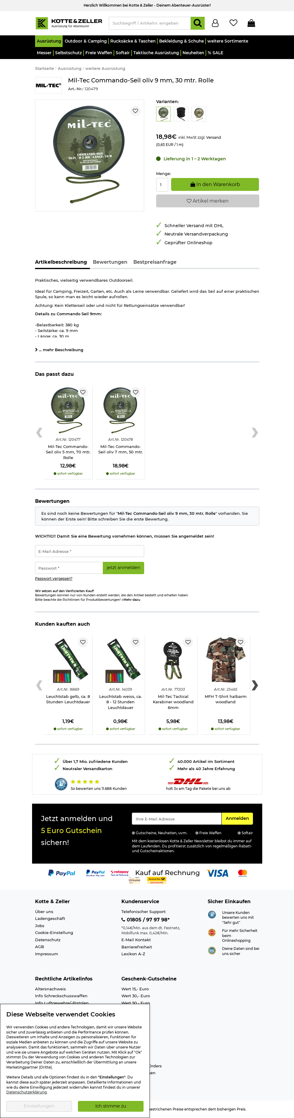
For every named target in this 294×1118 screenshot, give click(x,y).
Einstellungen (39, 1106)
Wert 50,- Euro (135, 1003)
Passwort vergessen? (54, 579)
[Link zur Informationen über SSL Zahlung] (212, 949)
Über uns (44, 911)
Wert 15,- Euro (135, 988)
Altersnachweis (50, 988)
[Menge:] (162, 184)
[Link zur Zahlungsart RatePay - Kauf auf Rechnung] (120, 872)
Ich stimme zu (110, 1106)
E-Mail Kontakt (136, 939)
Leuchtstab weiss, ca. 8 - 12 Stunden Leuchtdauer (120, 702)
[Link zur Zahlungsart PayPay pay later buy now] (95, 872)
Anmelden (239, 818)
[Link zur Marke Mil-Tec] (48, 85)
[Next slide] (255, 433)
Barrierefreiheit (136, 947)
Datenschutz (48, 939)
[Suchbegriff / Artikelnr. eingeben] (150, 23)
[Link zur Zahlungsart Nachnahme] (156, 880)
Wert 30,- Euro (135, 995)
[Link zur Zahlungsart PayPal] (61, 872)
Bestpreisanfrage (155, 262)
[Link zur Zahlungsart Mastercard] (242, 872)
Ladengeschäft (50, 918)
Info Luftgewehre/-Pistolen (62, 1003)
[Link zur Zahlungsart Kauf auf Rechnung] (167, 872)
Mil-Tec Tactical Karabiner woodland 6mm (173, 702)
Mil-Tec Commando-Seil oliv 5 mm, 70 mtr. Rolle (68, 452)
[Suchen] (198, 23)
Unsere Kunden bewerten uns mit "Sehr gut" (238, 918)
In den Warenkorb (215, 184)
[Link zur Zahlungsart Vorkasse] (134, 880)
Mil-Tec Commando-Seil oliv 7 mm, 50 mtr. (120, 449)
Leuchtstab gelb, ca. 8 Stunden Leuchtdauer (68, 699)
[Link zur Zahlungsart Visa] (217, 872)
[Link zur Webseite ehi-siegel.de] (212, 932)
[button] (49, 41)
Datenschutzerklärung (26, 1092)
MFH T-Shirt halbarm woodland (226, 699)
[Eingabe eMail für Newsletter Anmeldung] (177, 819)
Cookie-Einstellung (54, 932)
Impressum (46, 953)
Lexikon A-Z (133, 953)
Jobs (39, 925)
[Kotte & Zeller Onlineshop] (69, 22)
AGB (39, 946)
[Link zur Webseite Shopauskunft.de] (212, 914)
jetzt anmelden (123, 567)
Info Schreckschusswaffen (61, 995)
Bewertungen (110, 262)
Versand (213, 137)
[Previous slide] (39, 433)
